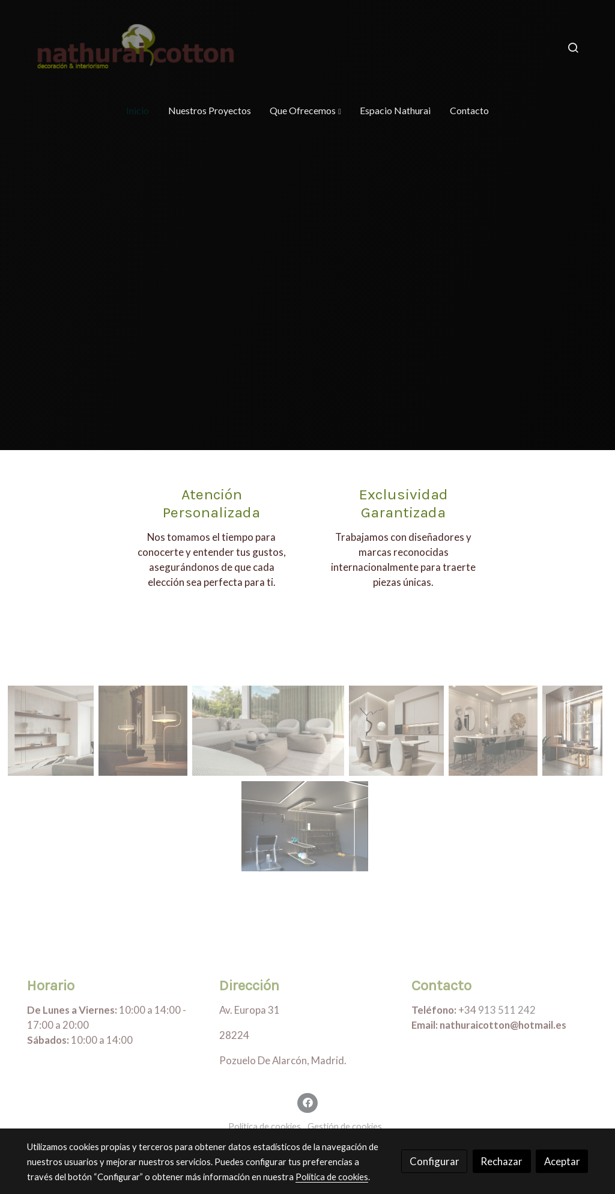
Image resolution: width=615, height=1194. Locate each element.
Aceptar (562, 1161)
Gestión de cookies (345, 1126)
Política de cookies (264, 1126)
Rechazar (501, 1161)
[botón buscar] (573, 47)
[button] (305, 110)
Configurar (434, 1161)
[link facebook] (307, 1102)
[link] (137, 47)
